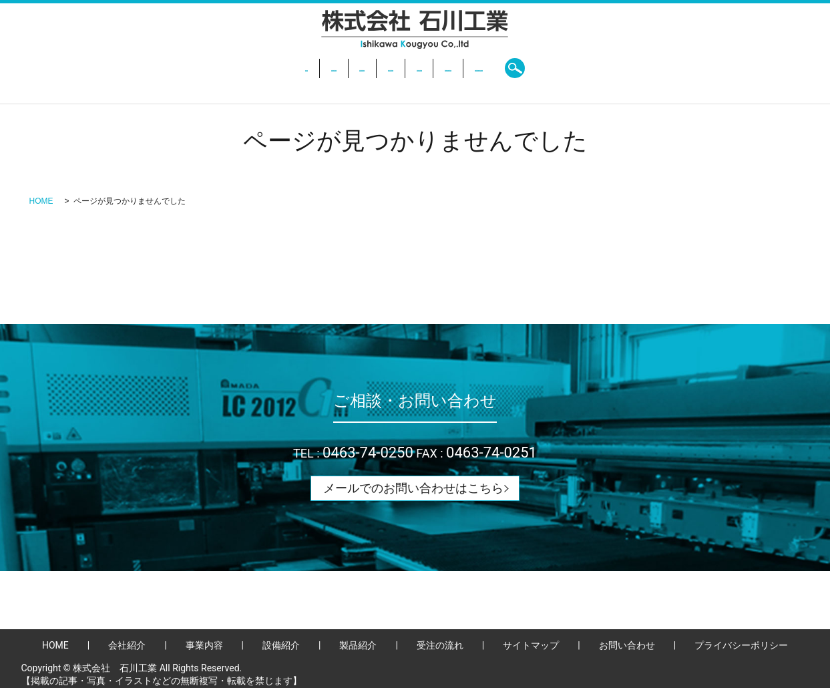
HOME (198, 68)
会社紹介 (253, 68)
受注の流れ (500, 68)
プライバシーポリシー (741, 645)
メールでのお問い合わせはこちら (413, 488)
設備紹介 (374, 68)
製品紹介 (434, 68)
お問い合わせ (574, 68)
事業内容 (314, 68)
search (635, 68)
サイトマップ (531, 645)
